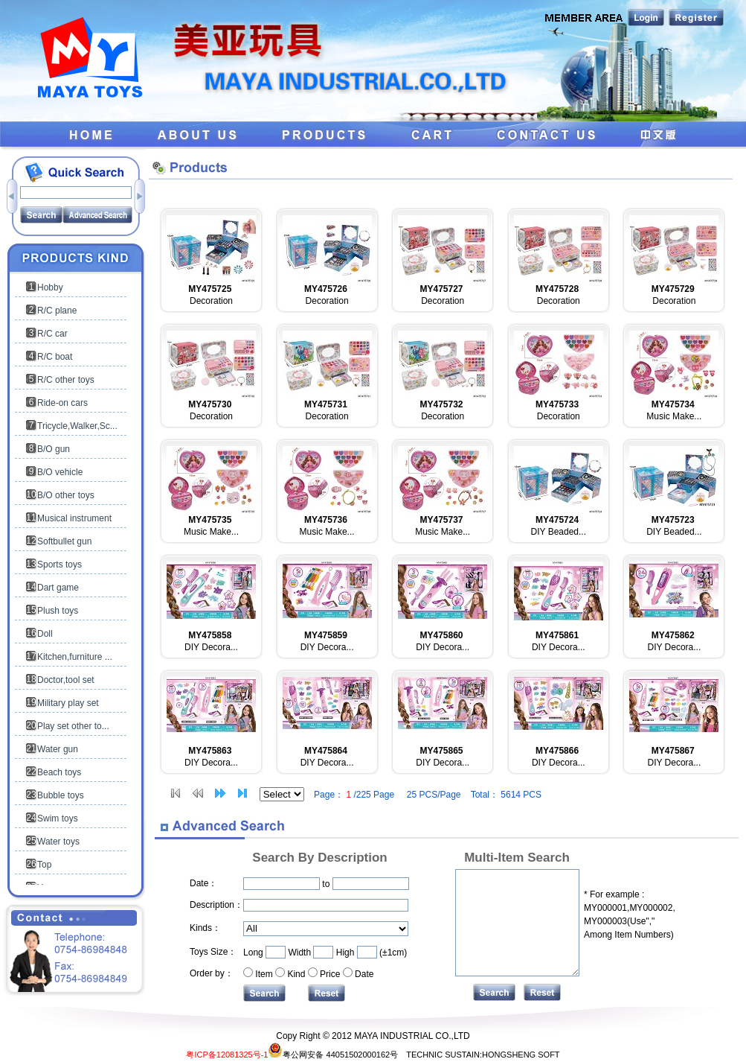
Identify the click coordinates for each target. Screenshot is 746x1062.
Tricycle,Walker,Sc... (77, 426)
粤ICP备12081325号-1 (227, 1054)
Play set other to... (73, 726)
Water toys (58, 841)
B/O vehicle (60, 472)
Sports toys (59, 564)
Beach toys (59, 772)
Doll (45, 634)
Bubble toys (60, 795)
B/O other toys (65, 495)
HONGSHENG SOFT (521, 1054)
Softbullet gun (64, 541)
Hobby (50, 287)
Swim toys (57, 818)
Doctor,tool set (65, 680)
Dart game (58, 587)
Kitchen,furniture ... (74, 657)
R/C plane (57, 310)
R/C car (52, 333)
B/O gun (53, 449)
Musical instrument (74, 518)
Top (44, 864)
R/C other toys (65, 380)
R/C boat (54, 357)
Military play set (68, 703)
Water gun (57, 749)
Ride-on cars (62, 403)
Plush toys (57, 610)
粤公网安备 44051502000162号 (333, 1054)
